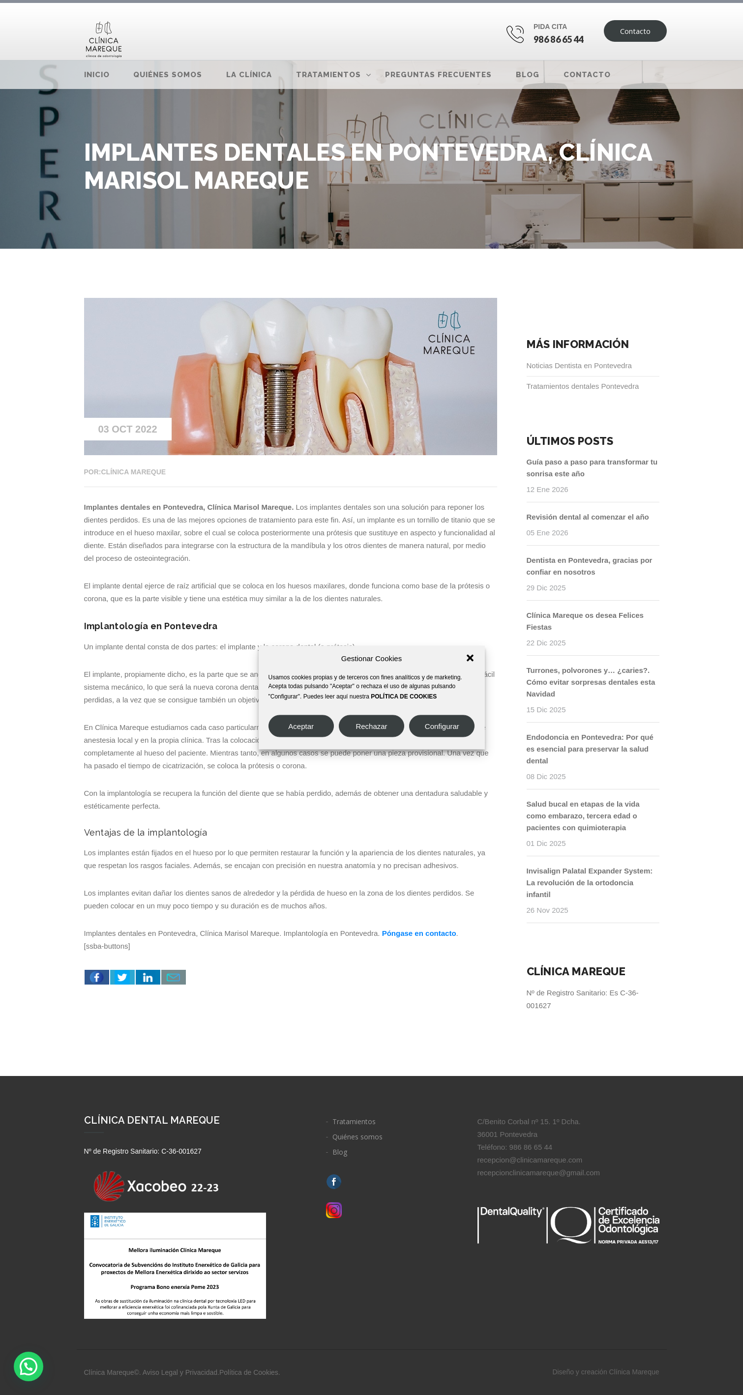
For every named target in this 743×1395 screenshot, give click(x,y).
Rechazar (371, 726)
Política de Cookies (248, 1372)
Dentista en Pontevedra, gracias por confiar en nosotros (590, 566)
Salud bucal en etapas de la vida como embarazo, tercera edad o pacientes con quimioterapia (583, 816)
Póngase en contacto (419, 933)
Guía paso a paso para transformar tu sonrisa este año (592, 468)
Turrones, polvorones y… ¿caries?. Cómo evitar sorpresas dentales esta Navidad (591, 682)
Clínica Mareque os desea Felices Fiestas (585, 621)
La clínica (249, 74)
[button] (470, 658)
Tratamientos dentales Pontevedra (583, 386)
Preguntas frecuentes (438, 74)
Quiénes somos (167, 74)
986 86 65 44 (559, 39)
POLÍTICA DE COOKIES (404, 696)
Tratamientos (328, 74)
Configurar (442, 726)
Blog (527, 74)
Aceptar (301, 726)
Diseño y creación (605, 1372)
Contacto (635, 31)
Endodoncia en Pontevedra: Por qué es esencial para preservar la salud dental (590, 749)
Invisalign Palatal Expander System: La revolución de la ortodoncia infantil (590, 883)
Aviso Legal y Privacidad (180, 1372)
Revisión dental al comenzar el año (588, 517)
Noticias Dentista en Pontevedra (579, 365)
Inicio (97, 74)
